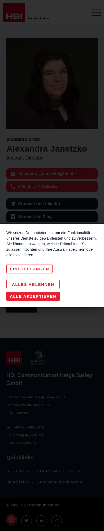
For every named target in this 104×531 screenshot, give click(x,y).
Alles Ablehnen (33, 284)
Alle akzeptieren (33, 296)
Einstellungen (29, 269)
